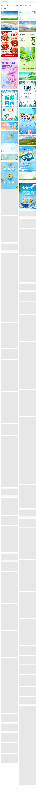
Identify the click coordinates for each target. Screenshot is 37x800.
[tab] (2, 5)
